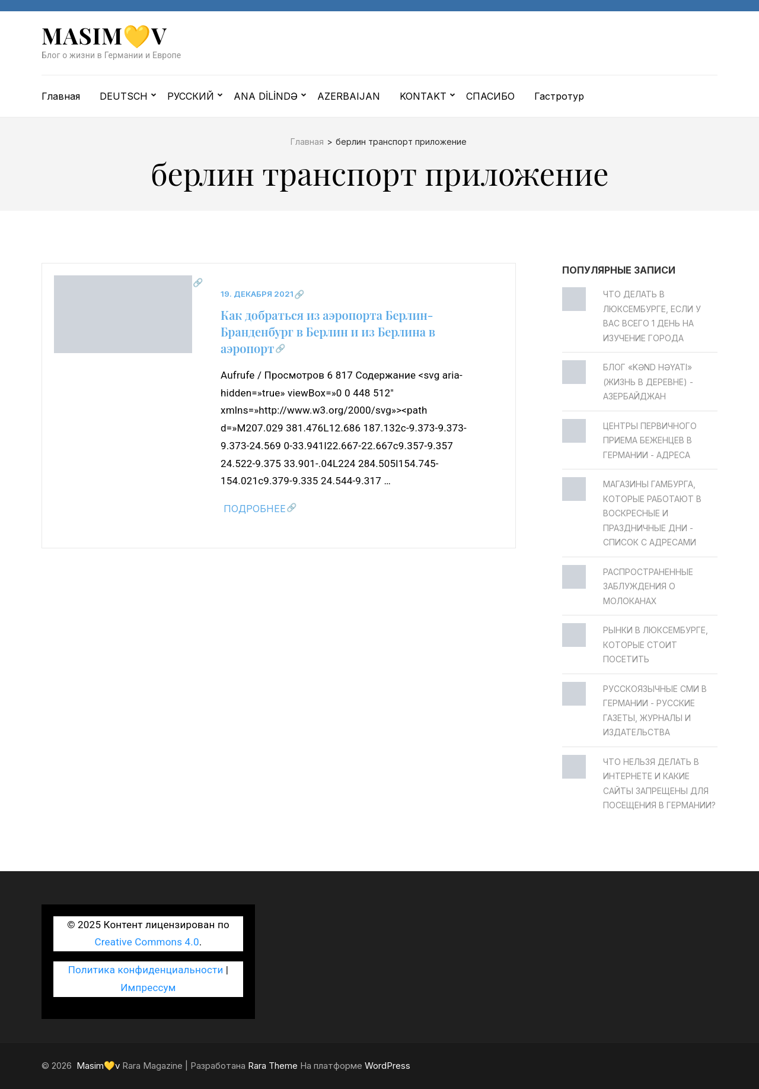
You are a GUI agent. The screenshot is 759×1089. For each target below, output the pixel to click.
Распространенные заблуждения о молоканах (648, 586)
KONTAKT (423, 96)
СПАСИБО (490, 96)
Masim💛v (104, 35)
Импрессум (148, 987)
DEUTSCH (124, 96)
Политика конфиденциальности (146, 970)
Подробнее (255, 509)
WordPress (387, 1065)
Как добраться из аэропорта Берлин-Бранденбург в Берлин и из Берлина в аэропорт (328, 331)
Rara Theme (273, 1065)
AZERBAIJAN (348, 96)
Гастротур (559, 96)
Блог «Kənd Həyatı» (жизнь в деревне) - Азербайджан (648, 381)
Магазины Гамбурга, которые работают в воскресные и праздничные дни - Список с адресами (652, 513)
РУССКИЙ (190, 96)
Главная (61, 96)
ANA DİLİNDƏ (266, 96)
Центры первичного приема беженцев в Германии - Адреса (650, 440)
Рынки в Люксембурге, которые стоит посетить (655, 644)
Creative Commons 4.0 (147, 942)
